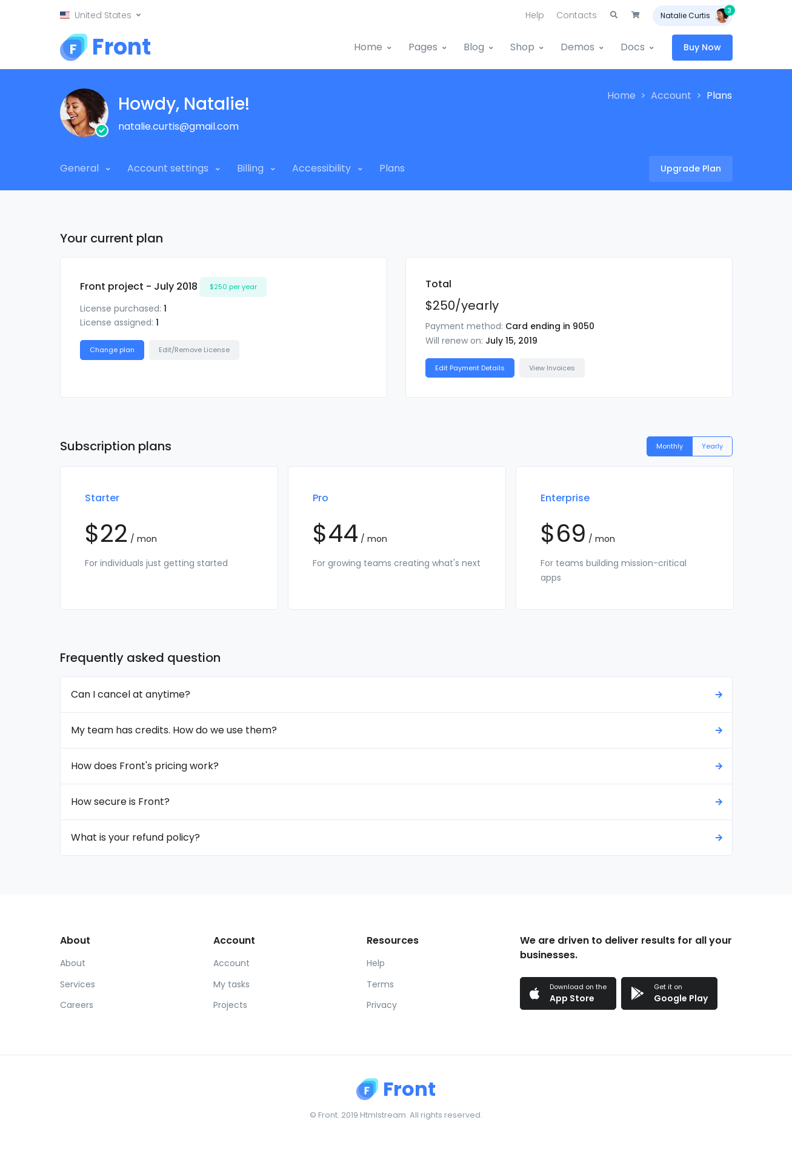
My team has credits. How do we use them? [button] (398, 730)
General (80, 168)
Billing (251, 168)
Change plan (112, 350)
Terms (380, 984)
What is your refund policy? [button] (398, 837)
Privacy (382, 1005)
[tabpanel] (169, 538)
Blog (474, 47)
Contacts (576, 15)
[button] (100, 15)
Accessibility (322, 168)
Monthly (669, 446)
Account (671, 95)
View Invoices (552, 368)
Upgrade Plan (691, 168)
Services (77, 984)
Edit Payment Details (470, 368)
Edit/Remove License (194, 350)
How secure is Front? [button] (398, 802)
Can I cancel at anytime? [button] (398, 694)
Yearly (712, 446)
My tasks (231, 984)
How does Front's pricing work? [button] (398, 766)
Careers (76, 1005)
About (72, 963)
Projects (230, 1005)
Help (534, 15)
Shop (522, 47)
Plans (392, 168)
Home (368, 47)
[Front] (105, 47)
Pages (423, 47)
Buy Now (702, 47)
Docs (633, 47)
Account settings (169, 168)
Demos (577, 47)
